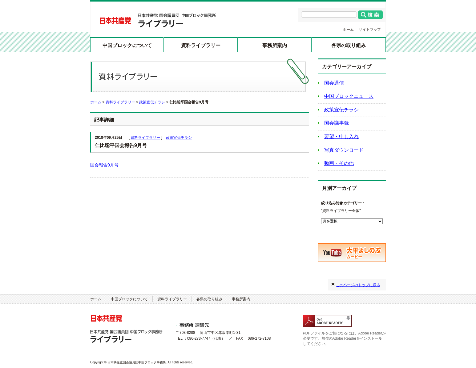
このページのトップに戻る (358, 285)
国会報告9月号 (104, 164)
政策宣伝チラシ (152, 102)
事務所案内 (274, 45)
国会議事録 (336, 123)
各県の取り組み (348, 45)
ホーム (348, 29)
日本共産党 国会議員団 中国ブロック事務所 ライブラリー (158, 20)
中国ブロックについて (127, 45)
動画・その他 (339, 163)
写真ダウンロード (344, 150)
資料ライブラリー (200, 45)
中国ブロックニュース (348, 96)
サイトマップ (370, 29)
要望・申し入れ (341, 136)
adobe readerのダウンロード (327, 321)
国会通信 (334, 83)
